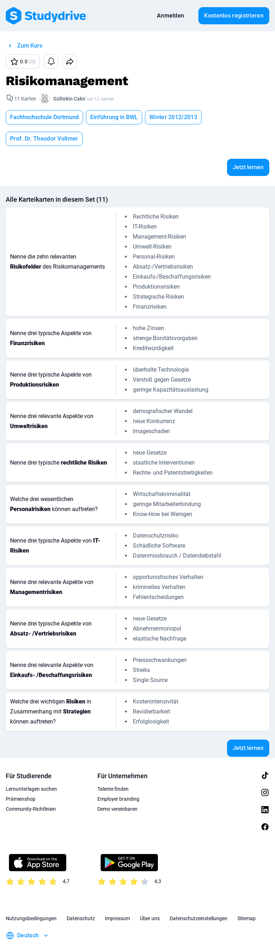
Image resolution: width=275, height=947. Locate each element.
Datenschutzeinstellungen (198, 897)
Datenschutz (81, 897)
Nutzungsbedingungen (31, 897)
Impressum (117, 897)
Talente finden (113, 767)
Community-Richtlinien (31, 787)
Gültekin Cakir (69, 99)
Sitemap (246, 897)
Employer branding (118, 777)
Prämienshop (20, 777)
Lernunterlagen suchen (31, 767)
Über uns (150, 897)
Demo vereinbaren (117, 787)
